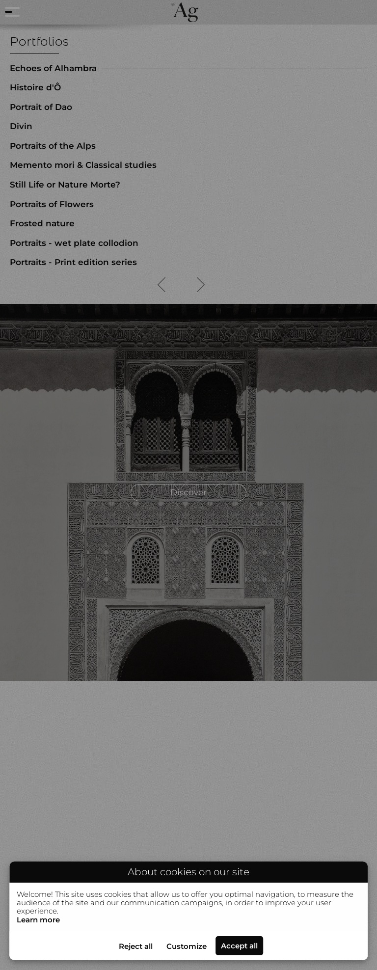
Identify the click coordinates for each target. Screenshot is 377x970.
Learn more (38, 920)
